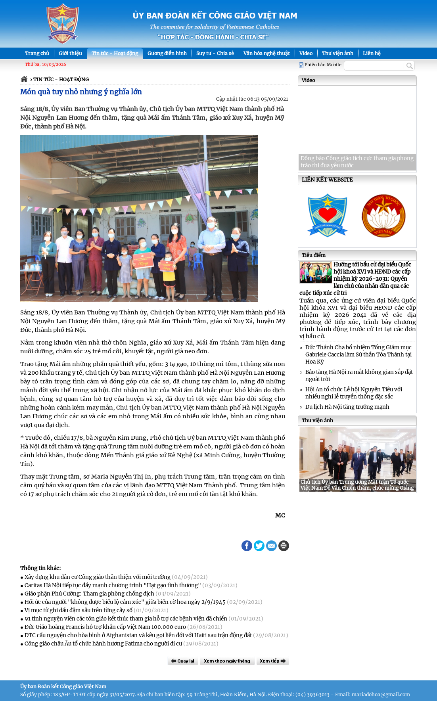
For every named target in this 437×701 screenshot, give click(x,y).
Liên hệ (372, 53)
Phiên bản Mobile (323, 64)
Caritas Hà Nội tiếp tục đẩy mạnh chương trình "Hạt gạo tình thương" (113, 585)
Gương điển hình (167, 53)
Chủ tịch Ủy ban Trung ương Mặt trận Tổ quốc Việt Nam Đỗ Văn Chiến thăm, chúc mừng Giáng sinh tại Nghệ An (357, 488)
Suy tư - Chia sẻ (215, 53)
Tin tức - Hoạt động (115, 53)
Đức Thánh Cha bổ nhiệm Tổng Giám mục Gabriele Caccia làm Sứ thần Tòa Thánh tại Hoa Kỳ (358, 354)
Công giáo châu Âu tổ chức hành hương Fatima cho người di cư (103, 643)
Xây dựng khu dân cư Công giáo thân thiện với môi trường (98, 577)
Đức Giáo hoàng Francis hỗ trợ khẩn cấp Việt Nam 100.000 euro (105, 627)
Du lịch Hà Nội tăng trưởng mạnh (347, 407)
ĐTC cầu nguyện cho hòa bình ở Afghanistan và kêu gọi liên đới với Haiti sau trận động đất (138, 635)
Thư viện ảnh (337, 53)
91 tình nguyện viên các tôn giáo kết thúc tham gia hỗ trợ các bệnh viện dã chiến (126, 618)
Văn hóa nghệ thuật (266, 53)
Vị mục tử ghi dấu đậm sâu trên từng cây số (78, 610)
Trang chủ (37, 53)
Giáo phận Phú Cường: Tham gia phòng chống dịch (89, 593)
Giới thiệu (70, 53)
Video (305, 53)
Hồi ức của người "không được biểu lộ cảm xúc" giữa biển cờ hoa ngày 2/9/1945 (125, 602)
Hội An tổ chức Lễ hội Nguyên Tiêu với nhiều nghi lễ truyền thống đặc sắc (353, 393)
